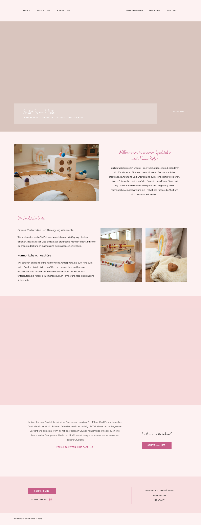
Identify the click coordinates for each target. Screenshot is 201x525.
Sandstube (63, 10)
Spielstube (43, 10)
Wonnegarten (134, 10)
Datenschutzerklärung (160, 490)
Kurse (26, 10)
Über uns (154, 10)
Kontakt (172, 10)
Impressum (159, 495)
